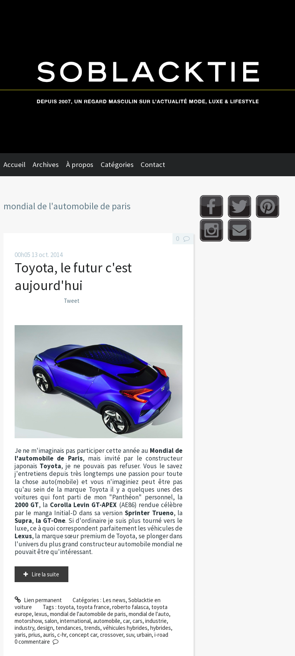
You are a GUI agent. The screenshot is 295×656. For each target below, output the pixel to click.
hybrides (160, 627)
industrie (156, 620)
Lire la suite (45, 574)
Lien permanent (38, 600)
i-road (161, 634)
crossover (111, 634)
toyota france (92, 607)
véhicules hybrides (125, 627)
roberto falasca (130, 607)
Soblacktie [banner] (147, 76)
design (45, 627)
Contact (153, 164)
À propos (79, 164)
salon (51, 620)
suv (130, 634)
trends (92, 627)
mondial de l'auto (149, 614)
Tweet (72, 300)
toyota (66, 607)
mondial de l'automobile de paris (88, 614)
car (126, 620)
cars (138, 620)
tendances (68, 627)
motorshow (28, 620)
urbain (144, 634)
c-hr (61, 634)
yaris (20, 634)
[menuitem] (18, 164)
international (75, 620)
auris (49, 634)
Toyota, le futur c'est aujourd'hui (73, 276)
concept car (83, 634)
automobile (106, 620)
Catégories (117, 164)
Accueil (14, 164)
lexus (41, 614)
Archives (46, 164)
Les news (114, 600)
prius (34, 634)
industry (24, 627)
